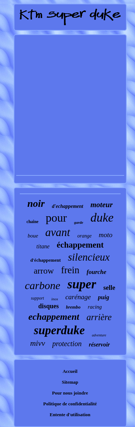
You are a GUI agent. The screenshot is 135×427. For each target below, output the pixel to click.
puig (103, 297)
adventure (99, 335)
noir (36, 203)
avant (57, 232)
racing (95, 307)
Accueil (70, 371)
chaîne (33, 221)
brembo (73, 307)
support (37, 298)
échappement (80, 244)
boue (33, 236)
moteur (101, 204)
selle (109, 287)
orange (84, 236)
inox (54, 299)
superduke (59, 330)
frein (70, 270)
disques (48, 306)
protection (66, 344)
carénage (78, 297)
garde (79, 222)
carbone (42, 285)
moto (105, 235)
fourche (97, 272)
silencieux (89, 257)
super (81, 284)
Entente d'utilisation (70, 414)
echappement (54, 316)
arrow (44, 270)
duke (101, 217)
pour (56, 217)
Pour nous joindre (70, 393)
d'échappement (45, 260)
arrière (99, 317)
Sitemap (70, 382)
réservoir (99, 344)
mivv (37, 343)
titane (42, 246)
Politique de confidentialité (70, 403)
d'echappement (67, 206)
